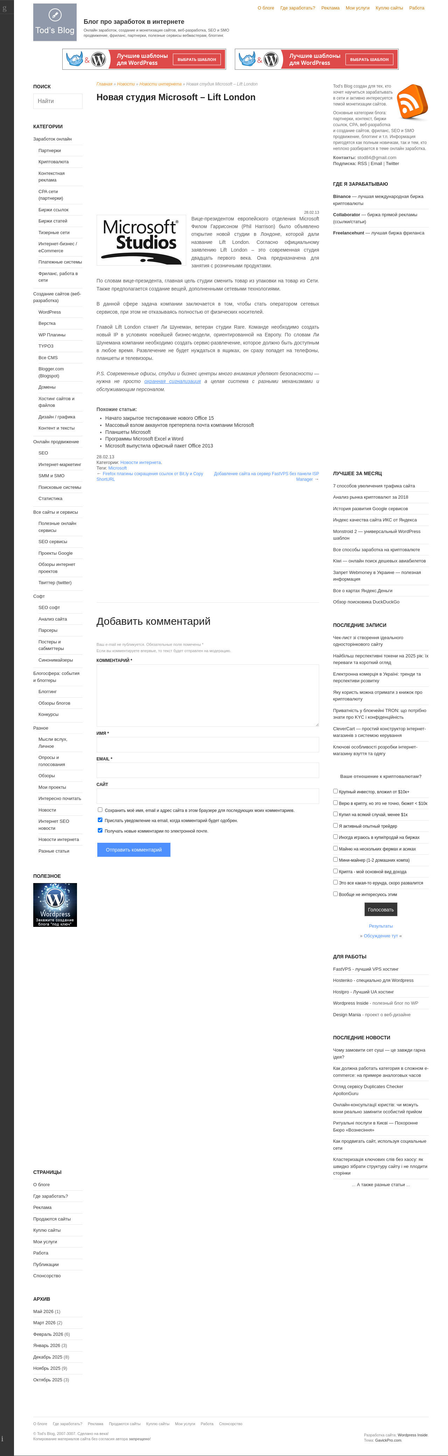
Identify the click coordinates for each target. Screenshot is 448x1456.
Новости (126, 84)
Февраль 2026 (48, 1334)
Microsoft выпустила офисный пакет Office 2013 (159, 446)
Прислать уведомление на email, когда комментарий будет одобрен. (167, 820)
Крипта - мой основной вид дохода (372, 871)
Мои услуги (358, 8)
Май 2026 (43, 1311)
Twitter (392, 163)
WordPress (49, 312)
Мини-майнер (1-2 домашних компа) (374, 860)
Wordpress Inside (351, 1003)
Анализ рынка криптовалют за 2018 (370, 497)
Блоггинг (47, 691)
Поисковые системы (59, 487)
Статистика (50, 498)
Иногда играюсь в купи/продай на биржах (379, 837)
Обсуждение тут (381, 935)
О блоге (266, 8)
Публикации (46, 1264)
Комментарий (114, 660)
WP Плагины (51, 334)
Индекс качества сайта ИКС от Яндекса (375, 519)
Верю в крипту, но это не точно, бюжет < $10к (383, 803)
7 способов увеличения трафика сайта (374, 485)
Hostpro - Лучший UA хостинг (363, 991)
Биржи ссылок (53, 209)
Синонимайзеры (55, 660)
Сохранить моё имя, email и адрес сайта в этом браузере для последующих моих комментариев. (200, 810)
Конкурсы (48, 714)
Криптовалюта (53, 161)
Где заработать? (297, 8)
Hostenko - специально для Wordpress (373, 980)
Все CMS (48, 357)
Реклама (330, 8)
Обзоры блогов (54, 703)
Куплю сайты (389, 8)
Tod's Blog (55, 22)
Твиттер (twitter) (55, 582)
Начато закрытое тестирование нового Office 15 (159, 418)
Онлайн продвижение (56, 441)
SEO (43, 453)
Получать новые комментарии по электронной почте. (153, 831)
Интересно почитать (59, 798)
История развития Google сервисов (370, 508)
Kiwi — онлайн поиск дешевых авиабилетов (379, 560)
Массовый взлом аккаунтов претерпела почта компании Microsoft (179, 425)
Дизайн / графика (56, 416)
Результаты (381, 926)
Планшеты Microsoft (127, 432)
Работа (417, 8)
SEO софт (49, 607)
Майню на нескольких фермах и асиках (377, 849)
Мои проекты (52, 787)
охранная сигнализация (172, 381)
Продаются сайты (52, 1219)
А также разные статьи (381, 1184)
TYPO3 (46, 346)
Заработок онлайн (52, 139)
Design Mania (347, 1014)
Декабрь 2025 (47, 1357)
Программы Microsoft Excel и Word (144, 439)
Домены (47, 387)
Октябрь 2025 (47, 1379)
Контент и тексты (56, 428)
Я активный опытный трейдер (368, 826)
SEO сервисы (52, 541)
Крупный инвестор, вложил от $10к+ (374, 791)
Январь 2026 (46, 1345)
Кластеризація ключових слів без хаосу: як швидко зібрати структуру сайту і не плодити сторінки (380, 1166)
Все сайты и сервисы (55, 512)
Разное (40, 728)
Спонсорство (47, 1275)
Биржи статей (52, 221)
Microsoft (117, 468)
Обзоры (46, 775)
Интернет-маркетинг (59, 464)
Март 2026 (44, 1322)
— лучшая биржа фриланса (379, 232)
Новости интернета (161, 84)
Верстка (47, 323)
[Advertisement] (208, 157)
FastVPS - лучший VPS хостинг (366, 969)
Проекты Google (55, 553)
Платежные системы (60, 262)
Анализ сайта (52, 619)
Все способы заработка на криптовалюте (376, 549)
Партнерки (49, 150)
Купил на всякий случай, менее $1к (373, 814)
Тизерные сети (54, 232)
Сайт (102, 784)
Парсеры (47, 630)
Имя (103, 733)
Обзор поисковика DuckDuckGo (366, 601)
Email (104, 759)
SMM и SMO (51, 475)
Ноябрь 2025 (47, 1368)
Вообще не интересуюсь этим (368, 894)
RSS (362, 163)
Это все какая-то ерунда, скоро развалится (381, 883)
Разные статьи (53, 851)
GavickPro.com (388, 1440)
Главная (104, 84)
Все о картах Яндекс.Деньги (362, 590)
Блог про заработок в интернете (134, 21)
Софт (39, 596)
